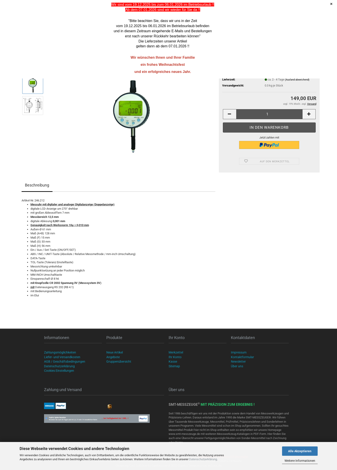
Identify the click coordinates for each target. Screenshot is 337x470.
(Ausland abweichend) (297, 79)
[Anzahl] (269, 114)
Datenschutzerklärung (203, 459)
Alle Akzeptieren (299, 451)
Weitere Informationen (300, 460)
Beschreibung (37, 185)
